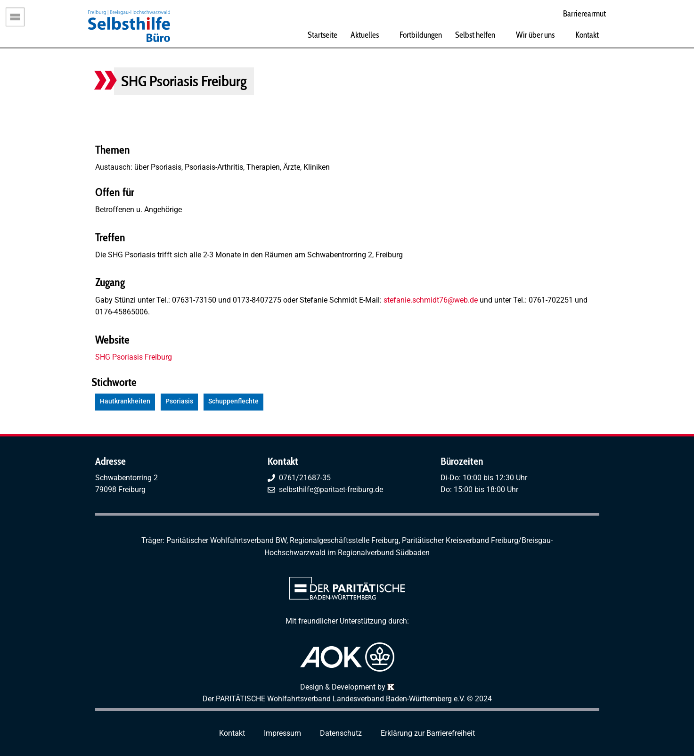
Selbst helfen (475, 35)
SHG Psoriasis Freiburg (133, 357)
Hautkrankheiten (125, 401)
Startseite (322, 35)
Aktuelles (365, 35)
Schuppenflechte (233, 401)
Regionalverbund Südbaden (384, 552)
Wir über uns (535, 35)
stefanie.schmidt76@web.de (431, 300)
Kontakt (587, 35)
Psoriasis (179, 401)
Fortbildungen (421, 35)
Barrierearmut (584, 13)
